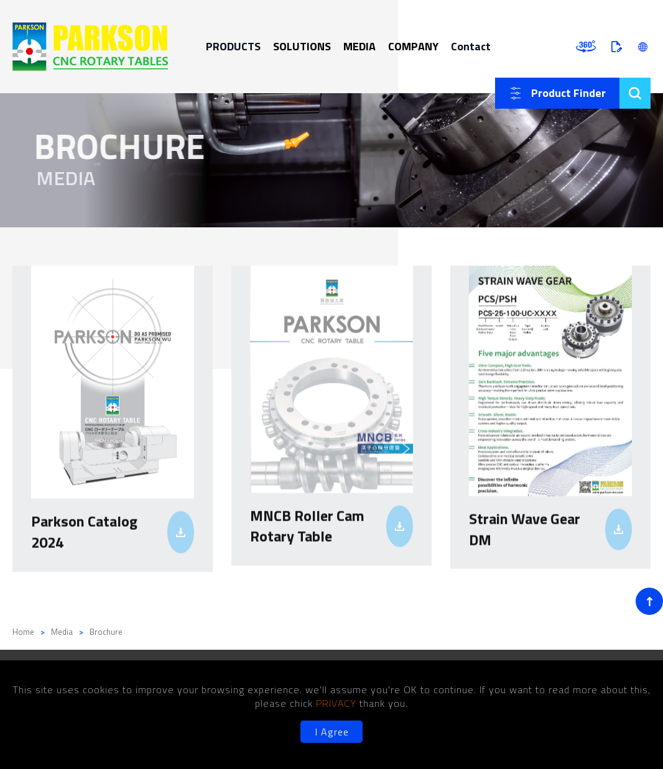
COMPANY (413, 46)
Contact (471, 46)
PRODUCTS (233, 46)
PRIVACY (337, 703)
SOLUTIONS (302, 46)
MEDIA (359, 46)
